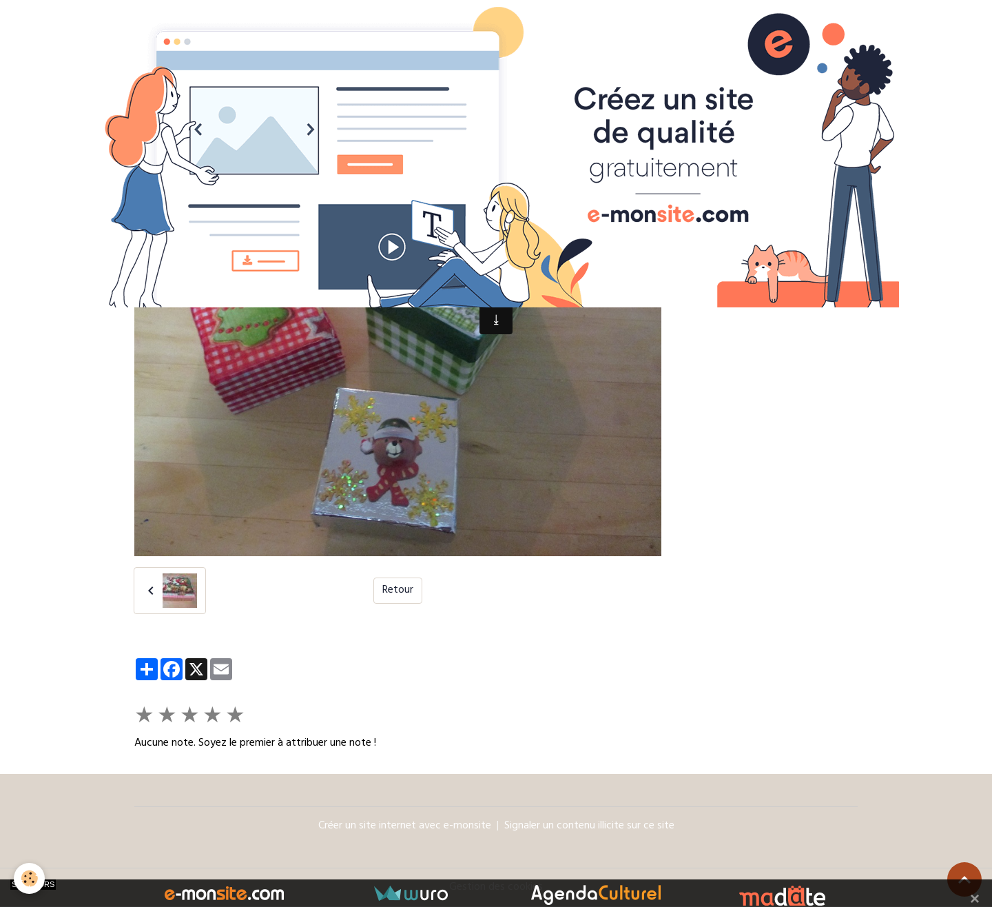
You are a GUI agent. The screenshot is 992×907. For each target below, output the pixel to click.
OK (829, 274)
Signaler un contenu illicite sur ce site (589, 826)
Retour (397, 590)
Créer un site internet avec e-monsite (404, 826)
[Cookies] (29, 878)
